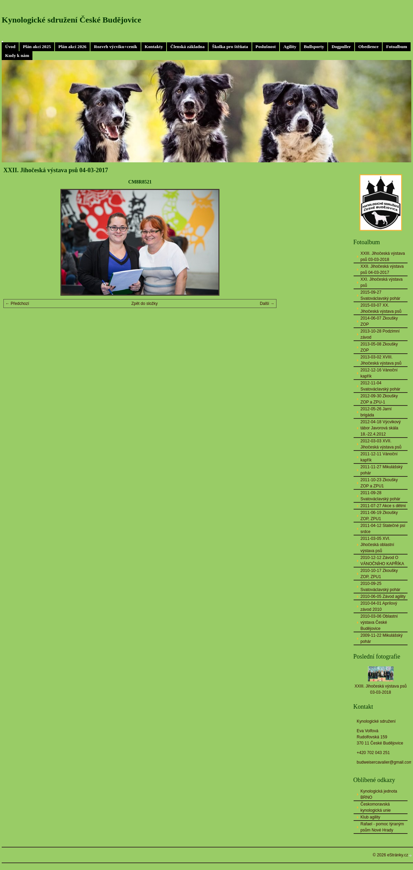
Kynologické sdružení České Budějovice (71, 19)
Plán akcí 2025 (37, 46)
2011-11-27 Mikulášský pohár (381, 470)
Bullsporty (314, 46)
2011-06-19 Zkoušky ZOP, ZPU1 (379, 515)
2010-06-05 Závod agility (382, 596)
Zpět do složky (144, 303)
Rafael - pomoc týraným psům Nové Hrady (382, 827)
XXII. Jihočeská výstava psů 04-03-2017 (382, 269)
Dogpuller (341, 46)
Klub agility (370, 817)
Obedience (368, 46)
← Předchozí (17, 303)
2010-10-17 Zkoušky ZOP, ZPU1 (379, 573)
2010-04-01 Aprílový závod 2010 (378, 606)
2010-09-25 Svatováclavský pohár (380, 586)
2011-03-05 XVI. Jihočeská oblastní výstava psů (377, 544)
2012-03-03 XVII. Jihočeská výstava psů (380, 444)
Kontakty (154, 46)
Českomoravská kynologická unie (375, 807)
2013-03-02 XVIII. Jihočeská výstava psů (380, 360)
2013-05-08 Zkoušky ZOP (379, 347)
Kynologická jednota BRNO (378, 794)
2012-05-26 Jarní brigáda (375, 412)
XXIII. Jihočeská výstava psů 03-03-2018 (382, 256)
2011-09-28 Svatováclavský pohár (380, 495)
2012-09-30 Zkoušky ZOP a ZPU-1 (379, 399)
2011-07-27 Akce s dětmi (383, 505)
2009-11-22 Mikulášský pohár (381, 638)
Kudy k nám (17, 55)
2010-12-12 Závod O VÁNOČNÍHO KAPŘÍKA (382, 560)
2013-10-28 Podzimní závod (380, 334)
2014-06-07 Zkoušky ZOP (379, 321)
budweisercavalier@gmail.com (384, 762)
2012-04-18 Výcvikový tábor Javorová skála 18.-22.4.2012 (380, 428)
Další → (267, 303)
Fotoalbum (396, 46)
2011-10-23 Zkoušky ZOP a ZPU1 (379, 482)
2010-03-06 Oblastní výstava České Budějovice (379, 622)
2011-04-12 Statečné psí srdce (382, 528)
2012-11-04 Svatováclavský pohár (380, 386)
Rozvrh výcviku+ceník (115, 46)
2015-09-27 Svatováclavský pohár (380, 295)
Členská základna (187, 46)
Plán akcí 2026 (72, 46)
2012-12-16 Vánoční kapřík (379, 373)
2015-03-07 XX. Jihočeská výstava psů (380, 308)
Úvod (10, 46)
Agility (289, 46)
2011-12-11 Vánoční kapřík (379, 457)
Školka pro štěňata (230, 46)
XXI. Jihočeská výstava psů (381, 282)
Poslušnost (266, 46)
